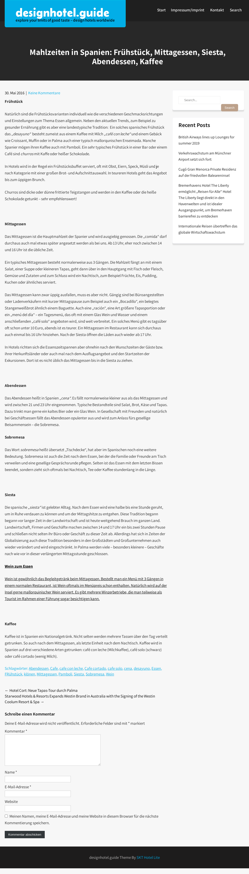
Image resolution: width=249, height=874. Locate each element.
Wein (110, 674)
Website (11, 807)
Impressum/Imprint (187, 10)
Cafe (54, 668)
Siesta (79, 674)
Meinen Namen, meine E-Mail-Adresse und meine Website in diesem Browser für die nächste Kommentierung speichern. (81, 825)
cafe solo (115, 668)
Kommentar (16, 731)
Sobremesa (95, 674)
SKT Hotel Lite (148, 863)
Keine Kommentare (44, 92)
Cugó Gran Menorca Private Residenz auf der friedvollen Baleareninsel (207, 172)
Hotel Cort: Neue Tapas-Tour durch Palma (41, 690)
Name (11, 777)
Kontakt (217, 10)
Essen (156, 668)
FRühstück (13, 674)
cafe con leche (71, 668)
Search (236, 10)
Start (161, 10)
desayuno (142, 668)
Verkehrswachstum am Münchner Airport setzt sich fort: (204, 156)
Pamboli (65, 674)
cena (128, 668)
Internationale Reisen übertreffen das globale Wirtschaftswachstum (207, 229)
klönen (29, 674)
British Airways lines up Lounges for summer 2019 (206, 140)
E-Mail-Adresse (18, 792)
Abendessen (39, 668)
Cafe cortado (95, 668)
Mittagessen (47, 674)
